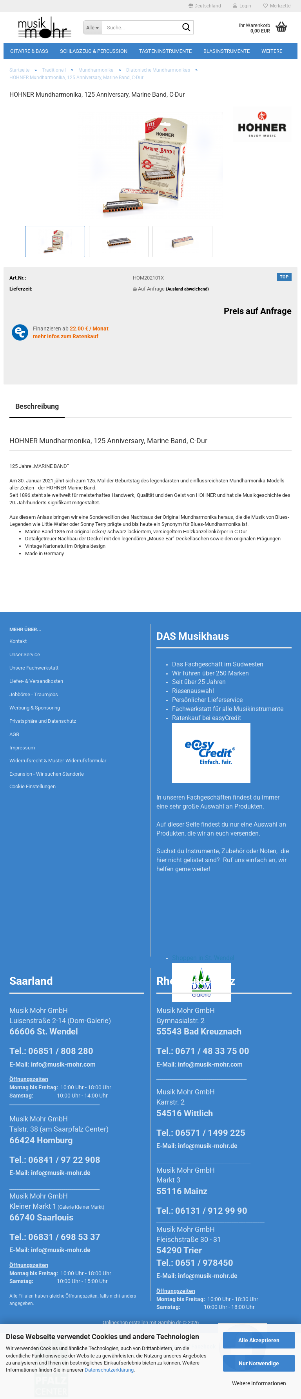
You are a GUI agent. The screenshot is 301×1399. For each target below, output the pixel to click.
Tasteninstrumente (165, 51)
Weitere (271, 51)
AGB (14, 734)
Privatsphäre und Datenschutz (42, 721)
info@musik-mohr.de (61, 1173)
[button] (205, 6)
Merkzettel (277, 6)
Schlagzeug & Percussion (93, 51)
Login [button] (242, 6)
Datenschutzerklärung (109, 1370)
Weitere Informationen (259, 1383)
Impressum (22, 748)
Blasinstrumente (226, 51)
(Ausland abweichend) (187, 289)
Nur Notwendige (259, 1363)
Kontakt (18, 641)
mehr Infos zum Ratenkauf (65, 336)
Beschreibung (37, 406)
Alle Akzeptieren (258, 1340)
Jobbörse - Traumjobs (33, 694)
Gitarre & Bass (29, 51)
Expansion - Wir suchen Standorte (46, 774)
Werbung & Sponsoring (34, 708)
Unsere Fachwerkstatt (33, 668)
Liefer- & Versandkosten (36, 681)
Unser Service (24, 654)
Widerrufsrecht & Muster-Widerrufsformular (57, 761)
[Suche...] (92, 27)
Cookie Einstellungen (32, 786)
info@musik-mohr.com (63, 1064)
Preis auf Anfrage (258, 311)
